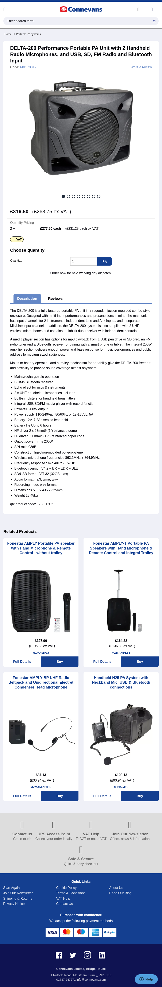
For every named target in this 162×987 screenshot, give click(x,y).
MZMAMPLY (40, 652)
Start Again (11, 888)
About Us (116, 888)
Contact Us (64, 904)
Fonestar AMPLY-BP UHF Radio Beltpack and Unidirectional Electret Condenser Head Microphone (40, 682)
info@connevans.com (91, 979)
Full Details (22, 661)
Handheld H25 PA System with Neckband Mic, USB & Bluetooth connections (121, 682)
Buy (60, 661)
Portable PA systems (27, 34)
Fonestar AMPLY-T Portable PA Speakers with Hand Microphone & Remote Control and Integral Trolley (121, 548)
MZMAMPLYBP (40, 787)
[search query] (81, 21)
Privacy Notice (14, 904)
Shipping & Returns (17, 898)
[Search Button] (154, 20)
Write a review (141, 67)
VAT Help (63, 898)
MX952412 (121, 787)
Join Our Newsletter (18, 893)
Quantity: (16, 260)
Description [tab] (27, 298)
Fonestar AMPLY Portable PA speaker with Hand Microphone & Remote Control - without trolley (40, 548)
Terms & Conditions (70, 893)
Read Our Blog (120, 893)
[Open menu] (4, 9)
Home (8, 34)
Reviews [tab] (55, 298)
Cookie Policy (66, 888)
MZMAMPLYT (121, 652)
